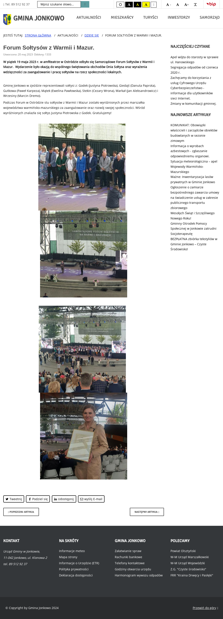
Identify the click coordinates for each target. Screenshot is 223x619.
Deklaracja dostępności (76, 575)
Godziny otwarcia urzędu (133, 569)
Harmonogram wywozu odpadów (139, 575)
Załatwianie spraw (128, 551)
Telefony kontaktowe (130, 563)
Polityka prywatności (74, 569)
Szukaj (85, 4)
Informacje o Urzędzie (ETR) (79, 563)
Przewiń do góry (205, 608)
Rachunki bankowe (128, 557)
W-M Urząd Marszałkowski (190, 557)
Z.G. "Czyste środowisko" (188, 569)
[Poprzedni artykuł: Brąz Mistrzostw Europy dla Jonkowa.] (21, 512)
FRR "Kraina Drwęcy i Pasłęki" (192, 575)
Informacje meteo (72, 551)
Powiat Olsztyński (183, 551)
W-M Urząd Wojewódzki (188, 563)
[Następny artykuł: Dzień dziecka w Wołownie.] (147, 512)
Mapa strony (68, 557)
